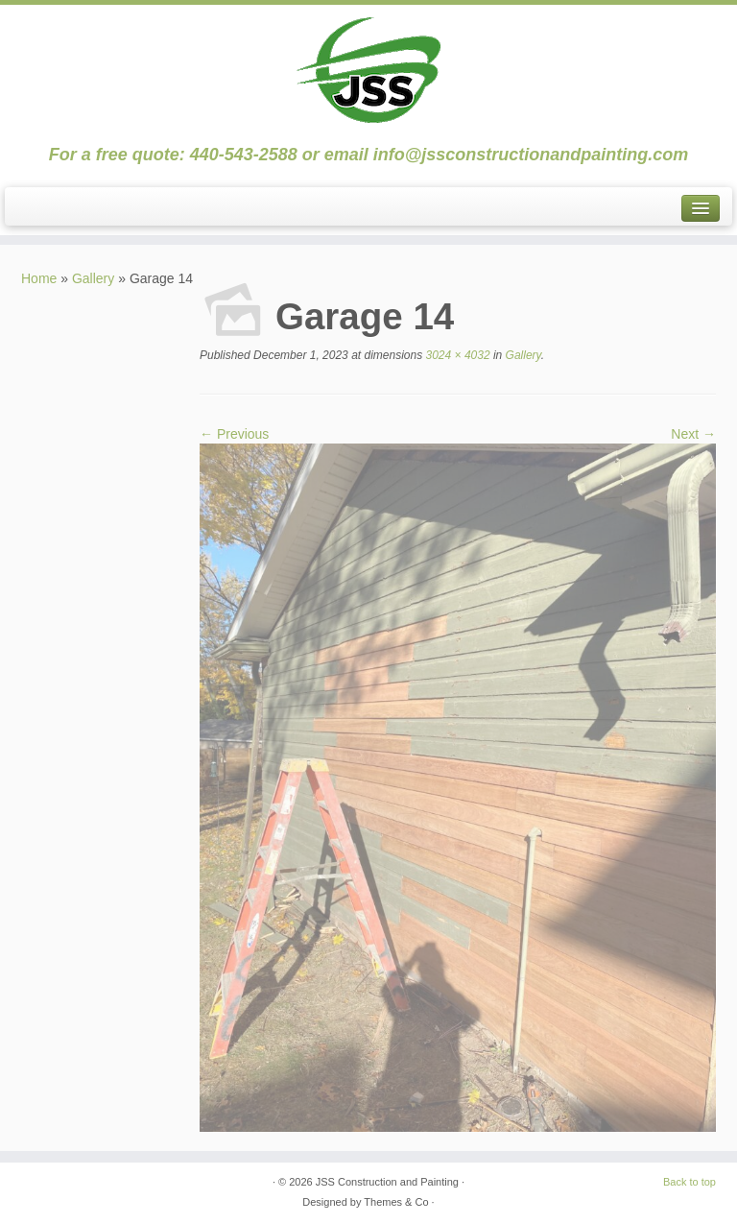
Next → (693, 434)
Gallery (93, 278)
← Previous (234, 434)
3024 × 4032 (455, 355)
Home (39, 278)
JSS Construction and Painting (387, 1182)
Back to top (689, 1182)
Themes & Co (396, 1202)
